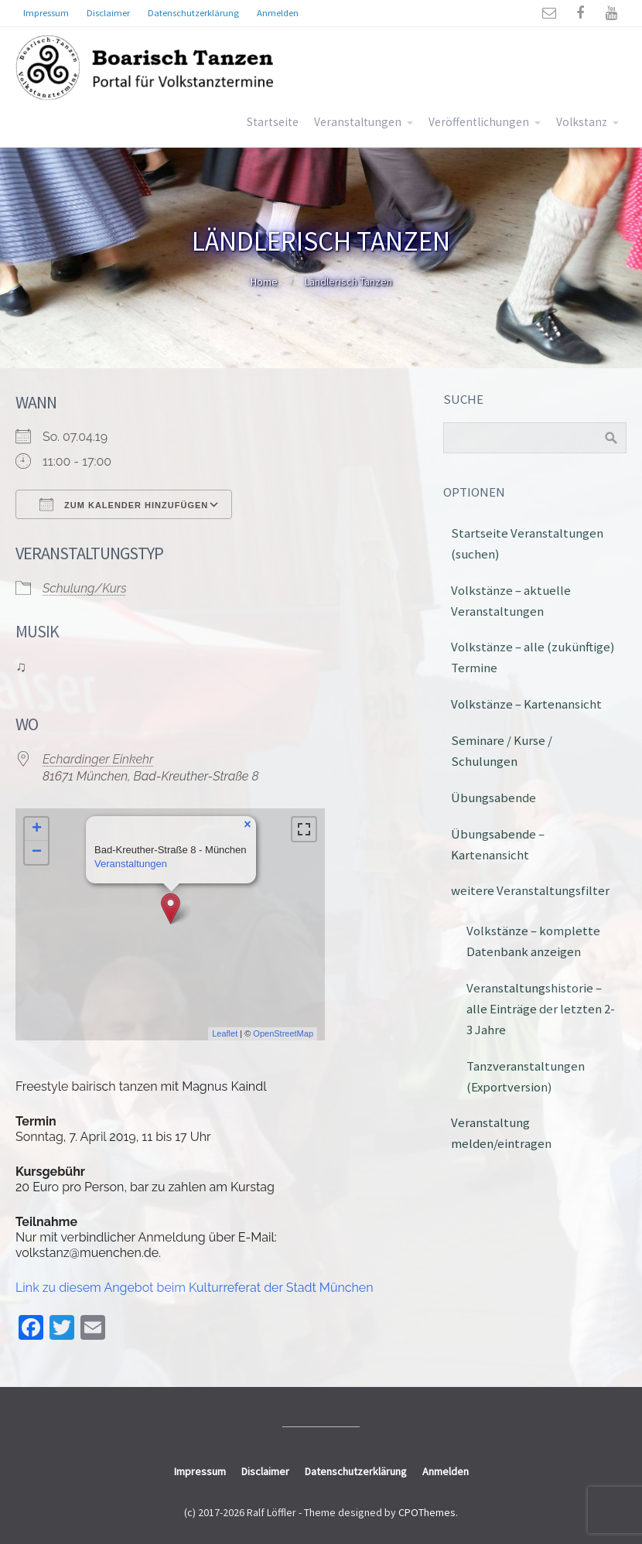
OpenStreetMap (283, 1033)
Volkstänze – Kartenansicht (526, 703)
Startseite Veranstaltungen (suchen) (527, 543)
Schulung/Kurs (85, 588)
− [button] (37, 852)
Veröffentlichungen (479, 121)
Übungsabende (493, 797)
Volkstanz (581, 121)
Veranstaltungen (357, 121)
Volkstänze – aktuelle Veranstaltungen (511, 601)
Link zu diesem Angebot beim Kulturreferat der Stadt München (194, 1287)
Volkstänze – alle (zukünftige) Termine (533, 657)
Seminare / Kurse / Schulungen (501, 751)
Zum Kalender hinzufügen (123, 504)
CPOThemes (427, 1512)
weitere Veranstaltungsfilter (530, 890)
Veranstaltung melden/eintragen (501, 1133)
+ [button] (37, 829)
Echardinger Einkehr (98, 759)
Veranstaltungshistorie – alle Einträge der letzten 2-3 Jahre (540, 1008)
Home (264, 282)
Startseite (273, 121)
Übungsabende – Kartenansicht (498, 844)
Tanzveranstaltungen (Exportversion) (525, 1076)
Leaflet (224, 1033)
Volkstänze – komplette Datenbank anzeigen (533, 941)
